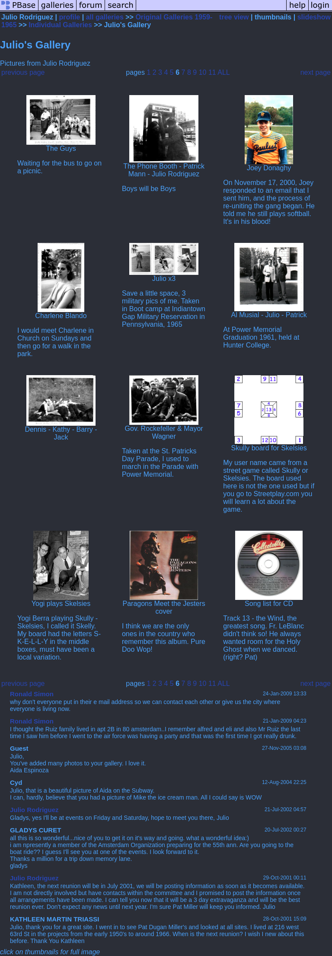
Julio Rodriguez (34, 809)
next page (315, 72)
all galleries (105, 17)
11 (212, 72)
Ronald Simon (32, 694)
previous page (23, 72)
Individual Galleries (60, 25)
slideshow (314, 17)
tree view (234, 17)
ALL (223, 72)
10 (203, 72)
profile (69, 17)
